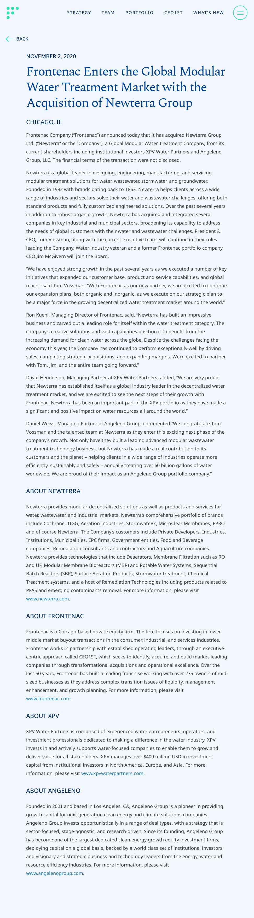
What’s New (208, 12)
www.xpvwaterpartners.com (112, 773)
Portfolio (139, 12)
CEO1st (173, 12)
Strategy (79, 12)
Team (108, 12)
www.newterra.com (47, 598)
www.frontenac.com (48, 698)
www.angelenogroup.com (54, 873)
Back (16, 39)
